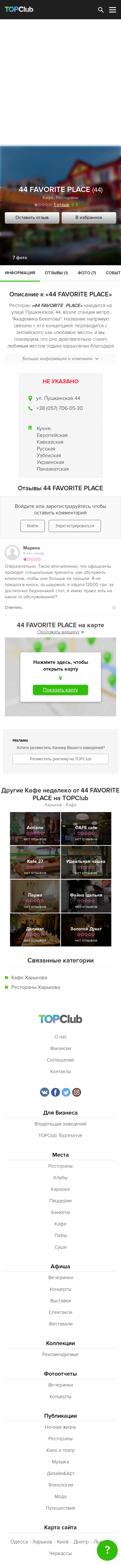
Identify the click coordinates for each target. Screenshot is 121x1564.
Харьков (42, 1542)
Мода (60, 1496)
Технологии (60, 1484)
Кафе (48, 197)
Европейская (52, 435)
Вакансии (60, 1048)
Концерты (60, 1289)
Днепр (81, 1542)
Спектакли (60, 1312)
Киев (63, 1542)
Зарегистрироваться (74, 526)
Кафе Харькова (29, 977)
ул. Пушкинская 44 (58, 398)
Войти (32, 526)
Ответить (13, 607)
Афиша (60, 1266)
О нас (61, 1036)
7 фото (20, 257)
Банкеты (60, 1212)
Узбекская (49, 455)
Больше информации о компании (61, 358)
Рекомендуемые (60, 1354)
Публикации (60, 1416)
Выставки (60, 1300)
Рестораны (67, 197)
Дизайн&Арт (61, 1473)
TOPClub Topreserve (60, 1135)
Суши (60, 1247)
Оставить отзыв (32, 217)
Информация (20, 273)
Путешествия (60, 1508)
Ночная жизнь (60, 1427)
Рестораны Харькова (35, 987)
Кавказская (50, 442)
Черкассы (60, 1553)
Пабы (61, 1235)
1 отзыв (61, 204)
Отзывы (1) (56, 273)
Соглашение (61, 1059)
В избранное (89, 217)
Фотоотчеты (60, 1373)
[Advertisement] (60, 83)
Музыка (60, 1461)
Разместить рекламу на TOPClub (60, 759)
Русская (46, 449)
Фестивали (61, 1323)
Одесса (19, 1542)
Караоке (60, 1189)
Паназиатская (53, 469)
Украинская (50, 462)
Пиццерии (60, 1200)
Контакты (60, 1071)
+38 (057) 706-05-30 (59, 408)
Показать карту (60, 690)
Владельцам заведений (60, 1123)
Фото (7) (87, 273)
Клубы (60, 1177)
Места (60, 1155)
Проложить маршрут (60, 632)
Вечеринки (60, 1277)
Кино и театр (60, 1450)
